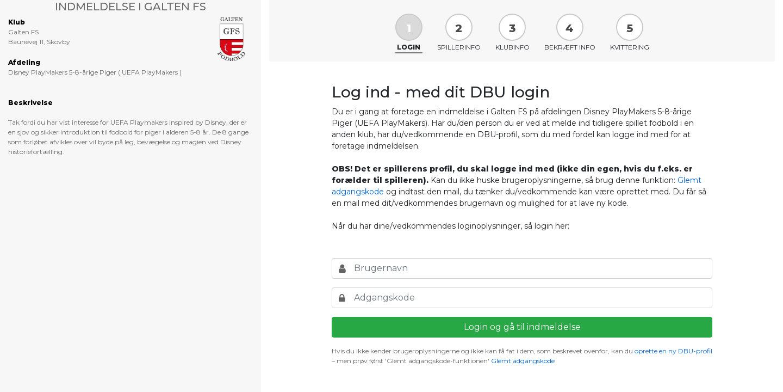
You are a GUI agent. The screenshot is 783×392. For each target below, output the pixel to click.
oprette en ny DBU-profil (673, 351)
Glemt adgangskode (523, 361)
